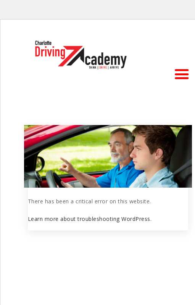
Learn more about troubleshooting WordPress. (90, 218)
